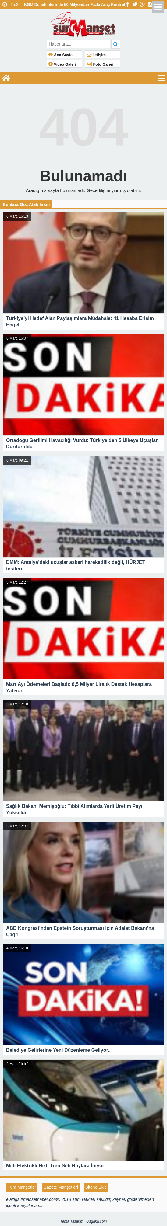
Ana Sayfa (60, 55)
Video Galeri (62, 64)
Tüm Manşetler (22, 1187)
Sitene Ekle (96, 1187)
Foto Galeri (100, 64)
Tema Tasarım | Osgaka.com (83, 1221)
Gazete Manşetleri (60, 1187)
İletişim (96, 55)
